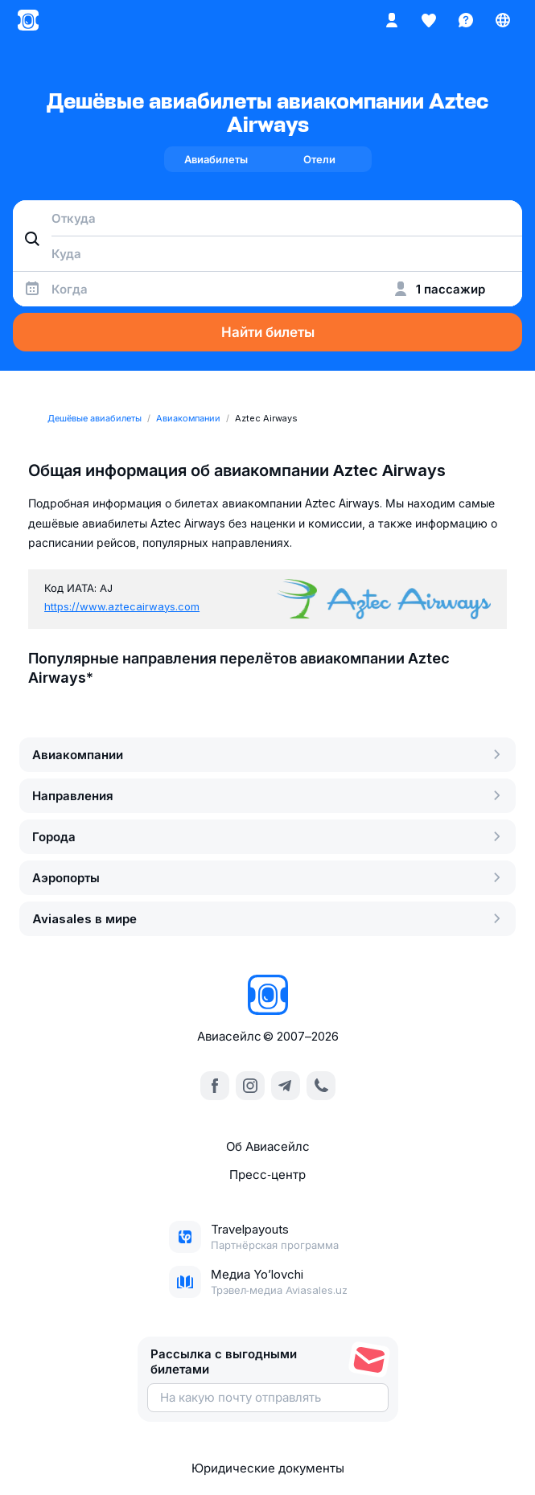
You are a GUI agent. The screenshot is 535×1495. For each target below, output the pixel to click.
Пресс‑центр (267, 1174)
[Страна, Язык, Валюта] (503, 20)
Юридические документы (267, 1468)
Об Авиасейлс (268, 1146)
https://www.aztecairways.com (122, 606)
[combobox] (267, 218)
